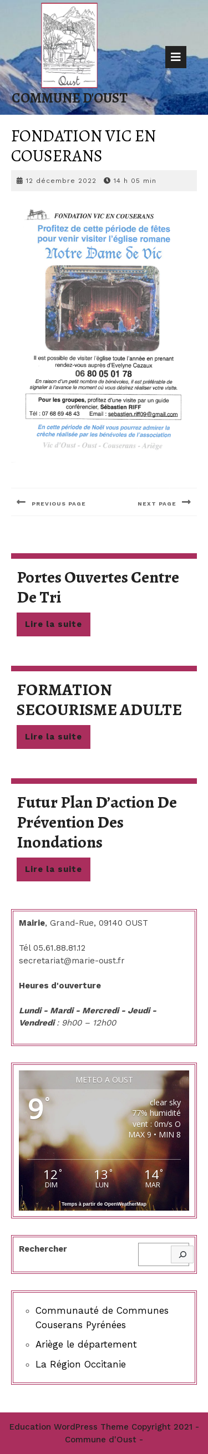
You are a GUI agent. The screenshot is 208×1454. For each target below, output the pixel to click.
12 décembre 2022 (61, 181)
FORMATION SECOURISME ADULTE (99, 699)
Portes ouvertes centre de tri (98, 587)
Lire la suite (57, 627)
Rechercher (43, 1249)
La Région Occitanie (80, 1364)
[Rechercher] (182, 1255)
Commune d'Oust (70, 98)
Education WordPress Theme (69, 1427)
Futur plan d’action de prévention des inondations (97, 822)
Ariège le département (86, 1344)
